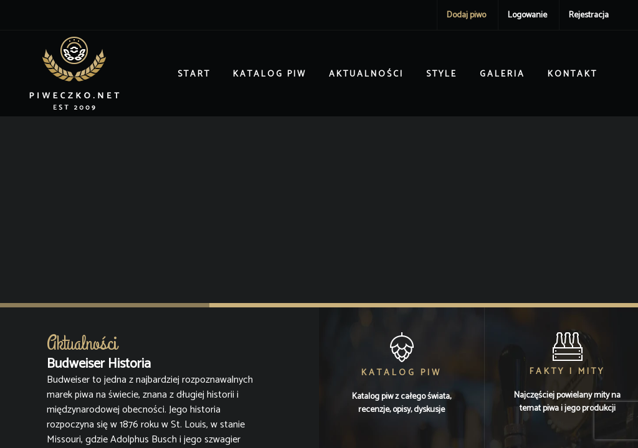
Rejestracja (589, 15)
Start (194, 74)
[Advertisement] (319, 210)
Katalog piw (270, 74)
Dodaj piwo (466, 15)
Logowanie (527, 15)
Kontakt (573, 74)
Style (441, 74)
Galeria (502, 74)
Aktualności (366, 74)
